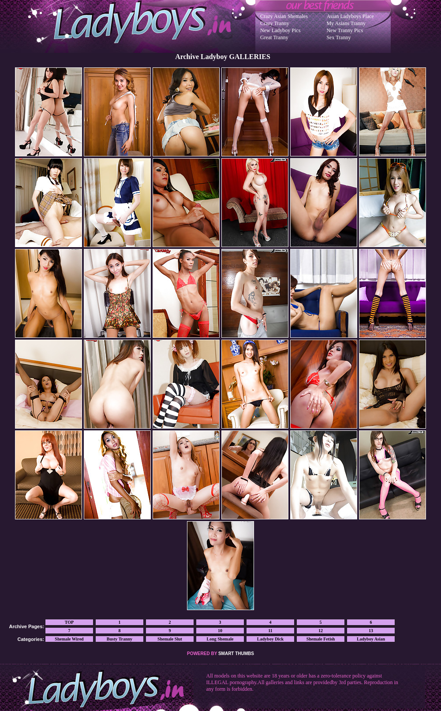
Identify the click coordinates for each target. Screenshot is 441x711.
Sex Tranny (338, 37)
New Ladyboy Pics (280, 30)
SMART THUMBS (236, 653)
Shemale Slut (169, 639)
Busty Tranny (119, 639)
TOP (69, 622)
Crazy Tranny (274, 23)
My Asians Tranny (346, 23)
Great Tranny (274, 37)
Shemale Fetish (320, 639)
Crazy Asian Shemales (284, 16)
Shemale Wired (69, 639)
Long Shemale (220, 639)
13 (371, 630)
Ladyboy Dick (270, 639)
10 (220, 630)
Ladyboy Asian (371, 639)
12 (320, 630)
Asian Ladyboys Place (350, 16)
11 (270, 630)
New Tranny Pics (344, 30)
